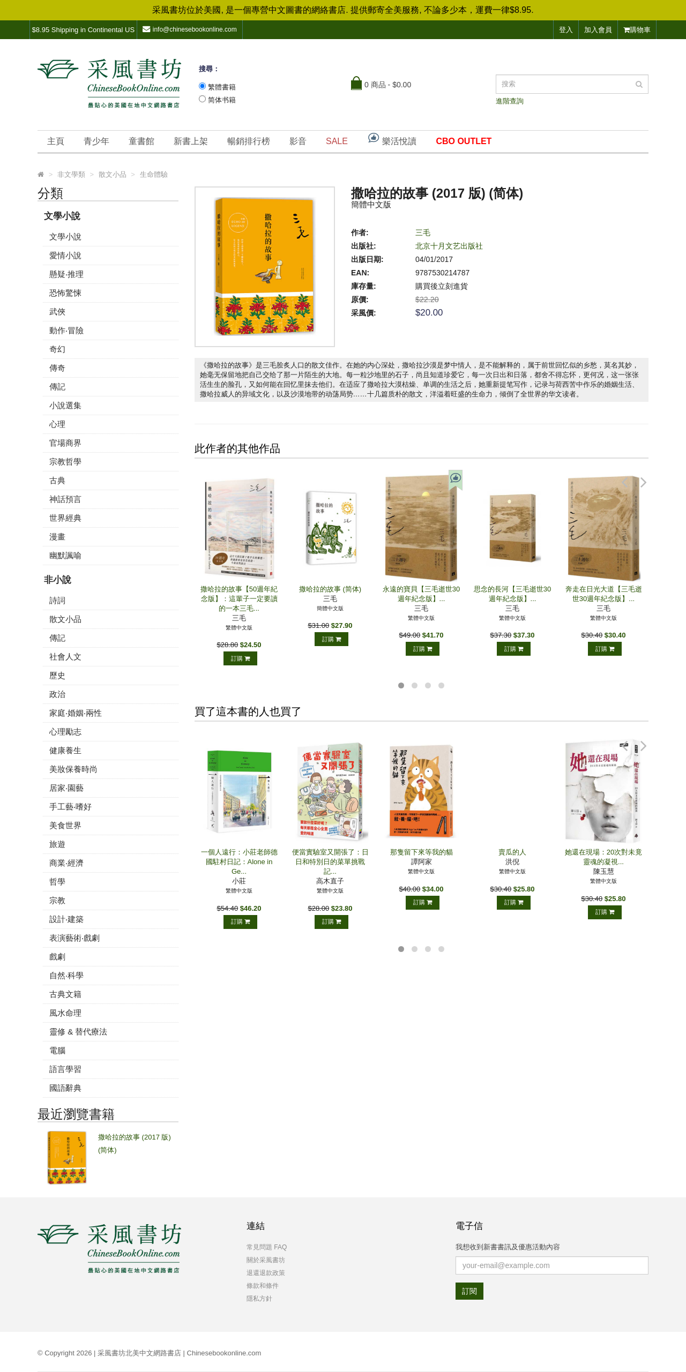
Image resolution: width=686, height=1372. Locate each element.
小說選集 (65, 405)
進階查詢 (510, 101)
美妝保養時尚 (73, 769)
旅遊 (57, 844)
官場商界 (65, 442)
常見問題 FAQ (267, 1247)
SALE (337, 141)
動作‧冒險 (66, 330)
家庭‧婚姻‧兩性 (75, 712)
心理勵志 (65, 731)
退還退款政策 (266, 1273)
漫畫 (57, 536)
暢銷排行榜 (248, 141)
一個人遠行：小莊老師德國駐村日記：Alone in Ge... (239, 861)
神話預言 (65, 499)
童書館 (141, 141)
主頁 (55, 141)
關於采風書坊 (266, 1260)
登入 (566, 30)
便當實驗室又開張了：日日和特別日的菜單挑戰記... (330, 861)
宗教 (57, 900)
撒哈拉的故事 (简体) (330, 589)
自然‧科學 (66, 975)
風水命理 (65, 1012)
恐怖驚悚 (65, 292)
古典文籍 (65, 994)
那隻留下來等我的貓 (421, 852)
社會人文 (65, 656)
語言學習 (65, 1069)
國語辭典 (65, 1087)
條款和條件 (263, 1285)
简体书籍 (222, 100)
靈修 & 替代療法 (78, 1031)
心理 (57, 424)
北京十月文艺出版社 (449, 246)
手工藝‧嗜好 (70, 806)
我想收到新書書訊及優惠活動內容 (508, 1247)
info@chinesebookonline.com (190, 29)
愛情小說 (65, 255)
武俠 (57, 311)
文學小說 (62, 216)
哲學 (57, 881)
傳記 (57, 386)
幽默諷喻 (65, 555)
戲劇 (57, 956)
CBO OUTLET (463, 141)
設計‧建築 (66, 919)
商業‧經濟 (66, 862)
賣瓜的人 (512, 852)
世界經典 (65, 517)
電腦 (57, 1050)
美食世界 (65, 825)
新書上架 (191, 141)
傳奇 (57, 367)
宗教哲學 (65, 461)
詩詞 (57, 600)
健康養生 (65, 750)
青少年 (96, 141)
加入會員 (598, 30)
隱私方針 (259, 1298)
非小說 (57, 580)
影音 (298, 141)
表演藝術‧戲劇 (74, 937)
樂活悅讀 (391, 138)
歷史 (57, 675)
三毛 (422, 232)
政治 (57, 694)
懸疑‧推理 (66, 274)
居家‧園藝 (66, 787)
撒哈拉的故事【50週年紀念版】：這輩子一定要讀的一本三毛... (239, 598)
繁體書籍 (222, 87)
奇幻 (57, 349)
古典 (57, 480)
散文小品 (65, 619)
